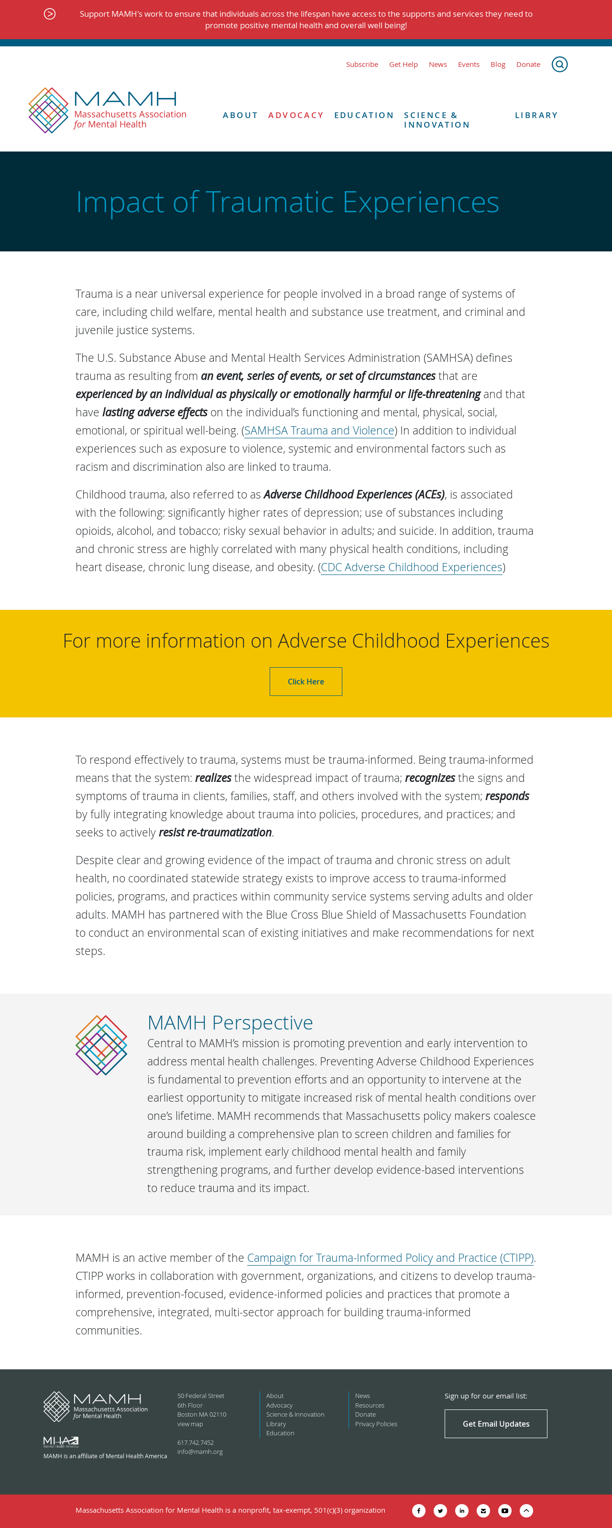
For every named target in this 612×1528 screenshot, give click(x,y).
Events (469, 64)
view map (190, 1424)
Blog (498, 64)
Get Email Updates (496, 1424)
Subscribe (362, 64)
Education (364, 115)
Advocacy (296, 115)
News (438, 64)
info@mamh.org (200, 1451)
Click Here (306, 681)
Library (537, 115)
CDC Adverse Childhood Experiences (412, 567)
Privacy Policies (376, 1424)
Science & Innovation (437, 120)
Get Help (403, 64)
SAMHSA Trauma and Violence (319, 430)
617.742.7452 (195, 1442)
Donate (528, 64)
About (241, 115)
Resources (369, 1405)
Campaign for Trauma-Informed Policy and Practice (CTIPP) (390, 1257)
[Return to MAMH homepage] (107, 110)
